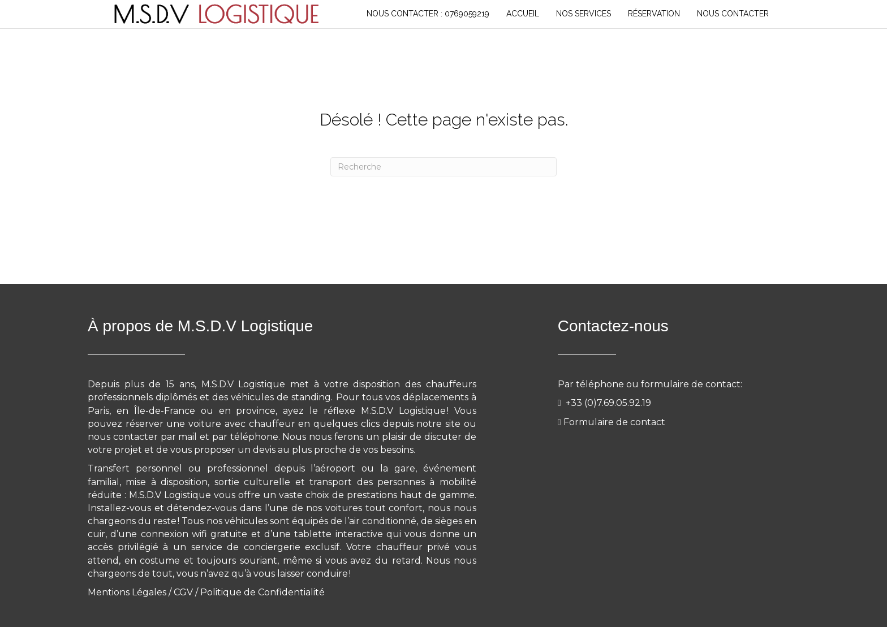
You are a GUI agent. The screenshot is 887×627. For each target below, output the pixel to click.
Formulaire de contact (614, 422)
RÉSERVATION (654, 13)
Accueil (522, 13)
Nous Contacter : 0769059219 (428, 13)
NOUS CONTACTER (733, 13)
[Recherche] (443, 166)
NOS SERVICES (583, 13)
